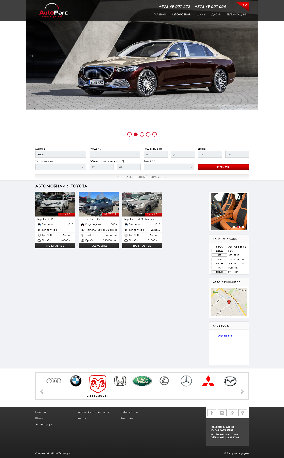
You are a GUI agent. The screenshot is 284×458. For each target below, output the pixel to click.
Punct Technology (61, 453)
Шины (201, 14)
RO (244, 4)
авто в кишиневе (226, 282)
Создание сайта (43, 453)
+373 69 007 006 (210, 6)
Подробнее (55, 245)
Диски (216, 14)
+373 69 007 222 (174, 6)
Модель (95, 148)
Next (242, 391)
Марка (40, 148)
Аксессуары (44, 424)
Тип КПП (150, 161)
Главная (159, 14)
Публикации (236, 14)
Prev (42, 391)
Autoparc (225, 335)
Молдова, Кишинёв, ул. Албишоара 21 (223, 428)
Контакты (127, 418)
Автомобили (181, 14)
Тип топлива (44, 161)
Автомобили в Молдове (94, 412)
